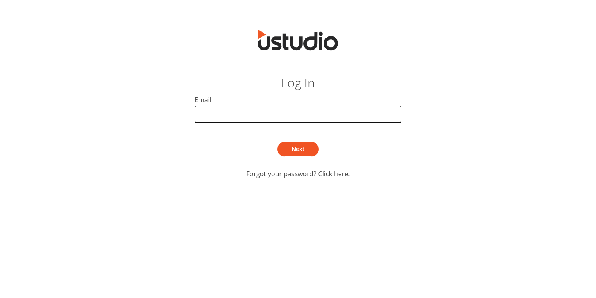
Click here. (334, 173)
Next (298, 149)
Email (298, 109)
